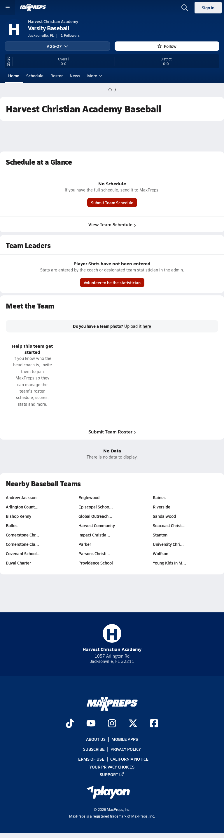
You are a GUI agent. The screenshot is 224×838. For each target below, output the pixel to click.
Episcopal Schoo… (95, 507)
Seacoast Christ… (169, 525)
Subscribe (94, 749)
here (147, 326)
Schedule (34, 76)
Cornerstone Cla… (22, 544)
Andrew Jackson (21, 497)
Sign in (208, 8)
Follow (167, 46)
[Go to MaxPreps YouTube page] (91, 724)
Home (13, 76)
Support (112, 774)
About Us (96, 739)
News (75, 76)
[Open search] (184, 7)
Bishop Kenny (18, 516)
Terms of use (90, 759)
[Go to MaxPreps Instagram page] (112, 724)
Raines (159, 497)
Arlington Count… (22, 507)
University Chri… (168, 544)
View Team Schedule (112, 224)
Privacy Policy (126, 749)
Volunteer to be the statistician (112, 282)
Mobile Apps (124, 739)
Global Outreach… (95, 516)
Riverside (161, 507)
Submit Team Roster (112, 431)
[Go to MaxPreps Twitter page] (133, 724)
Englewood (88, 497)
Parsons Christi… (94, 553)
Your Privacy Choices (112, 766)
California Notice (129, 759)
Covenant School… (23, 553)
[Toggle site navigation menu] (7, 7)
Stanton (160, 535)
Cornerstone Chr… (22, 535)
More (94, 76)
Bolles (12, 525)
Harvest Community (96, 525)
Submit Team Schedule (112, 203)
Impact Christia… (94, 535)
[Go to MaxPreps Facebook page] (154, 724)
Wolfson (160, 553)
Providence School (95, 563)
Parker (84, 544)
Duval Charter (18, 563)
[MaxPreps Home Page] (110, 90)
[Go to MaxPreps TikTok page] (70, 724)
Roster (56, 76)
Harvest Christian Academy (112, 638)
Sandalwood (164, 516)
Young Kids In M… (169, 563)
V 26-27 (57, 46)
